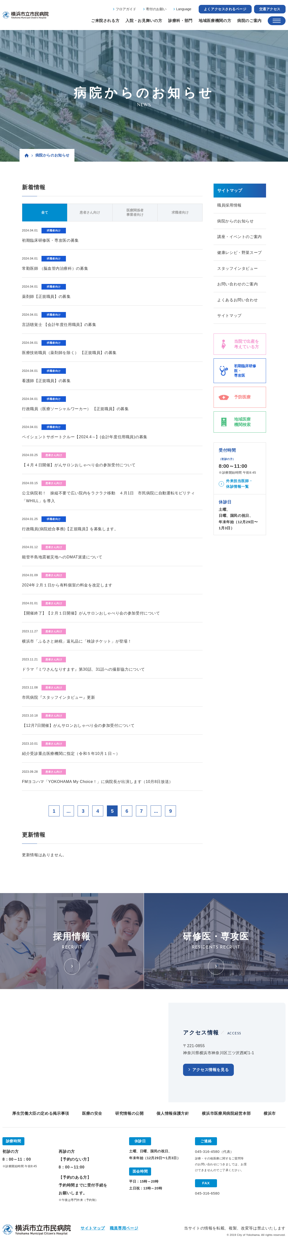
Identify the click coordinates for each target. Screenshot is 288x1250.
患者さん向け (90, 212)
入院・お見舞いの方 (143, 21)
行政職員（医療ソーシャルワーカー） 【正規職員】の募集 (75, 409)
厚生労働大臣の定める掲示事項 (40, 1113)
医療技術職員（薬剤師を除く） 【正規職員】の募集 (69, 353)
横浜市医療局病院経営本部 (226, 1113)
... (68, 811)
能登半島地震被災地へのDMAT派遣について (62, 557)
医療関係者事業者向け (135, 212)
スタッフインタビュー (237, 269)
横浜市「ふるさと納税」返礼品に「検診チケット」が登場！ (77, 641)
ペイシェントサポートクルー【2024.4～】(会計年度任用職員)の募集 (84, 437)
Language (183, 9)
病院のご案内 (249, 21)
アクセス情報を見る (210, 1070)
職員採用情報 (229, 205)
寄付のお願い (156, 9)
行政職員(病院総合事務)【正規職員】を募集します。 (70, 529)
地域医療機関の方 (215, 21)
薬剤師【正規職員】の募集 (46, 296)
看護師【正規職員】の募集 (46, 381)
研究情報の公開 (129, 1113)
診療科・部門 (180, 21)
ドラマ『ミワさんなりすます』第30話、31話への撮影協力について (83, 669)
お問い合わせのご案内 (237, 284)
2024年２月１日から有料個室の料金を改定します (67, 585)
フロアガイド (126, 9)
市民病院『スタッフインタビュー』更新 (58, 697)
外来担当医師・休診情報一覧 (239, 484)
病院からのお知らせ (235, 221)
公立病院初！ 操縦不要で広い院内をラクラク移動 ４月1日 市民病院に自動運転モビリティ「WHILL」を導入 (108, 497)
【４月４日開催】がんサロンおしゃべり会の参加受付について (79, 465)
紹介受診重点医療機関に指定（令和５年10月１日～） (71, 753)
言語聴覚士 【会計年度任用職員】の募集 (59, 325)
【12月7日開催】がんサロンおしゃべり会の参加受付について (78, 725)
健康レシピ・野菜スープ (239, 253)
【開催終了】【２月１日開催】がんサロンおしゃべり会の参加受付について (91, 613)
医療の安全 (92, 1113)
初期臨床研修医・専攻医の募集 (50, 240)
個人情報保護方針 (172, 1113)
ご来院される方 (105, 21)
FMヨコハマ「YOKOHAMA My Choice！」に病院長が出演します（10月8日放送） (97, 782)
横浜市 (270, 1113)
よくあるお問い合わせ (237, 300)
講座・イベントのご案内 (239, 237)
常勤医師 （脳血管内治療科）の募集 (55, 268)
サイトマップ (229, 316)
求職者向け (180, 212)
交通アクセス (269, 9)
